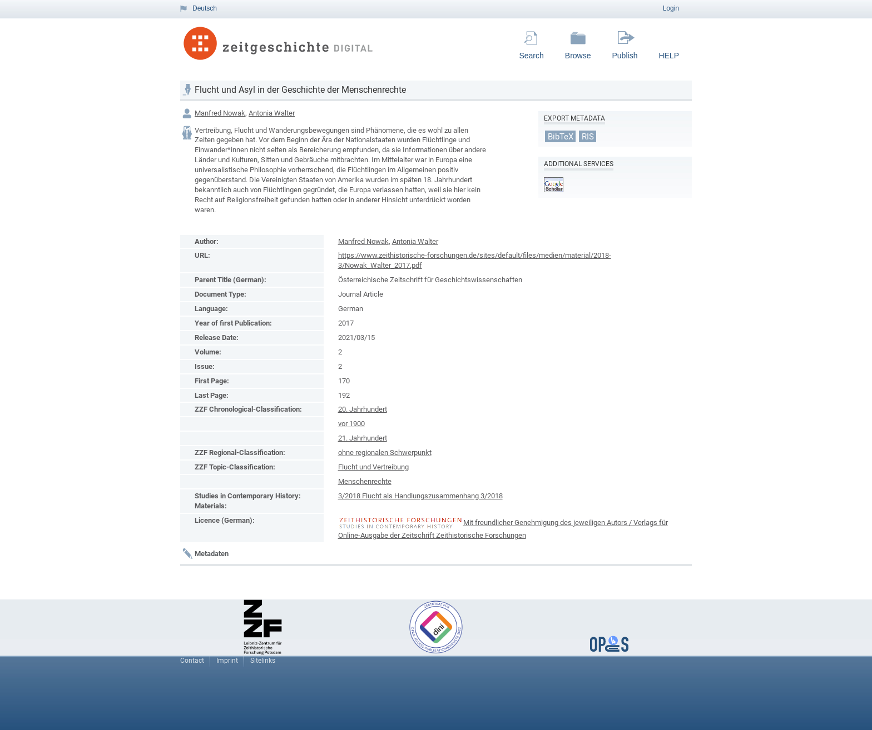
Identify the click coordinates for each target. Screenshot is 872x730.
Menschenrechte (365, 481)
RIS (588, 136)
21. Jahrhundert (362, 438)
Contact (192, 660)
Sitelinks (262, 660)
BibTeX (560, 136)
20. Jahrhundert (362, 409)
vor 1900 (351, 423)
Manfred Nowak (220, 113)
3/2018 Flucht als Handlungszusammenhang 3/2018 (420, 496)
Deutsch (204, 8)
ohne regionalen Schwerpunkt (385, 452)
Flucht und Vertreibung (373, 467)
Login (671, 8)
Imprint (227, 660)
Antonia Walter (272, 113)
